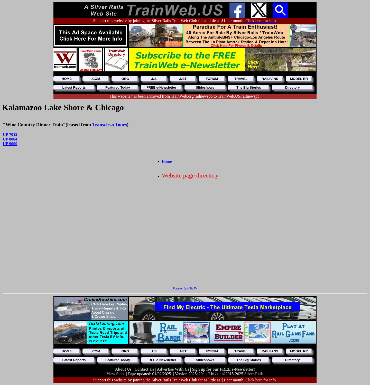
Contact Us (144, 369)
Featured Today (117, 87)
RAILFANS (270, 79)
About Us (124, 369)
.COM (95, 79)
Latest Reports (74, 87)
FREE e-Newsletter (161, 87)
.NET (183, 79)
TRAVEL (240, 79)
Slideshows (205, 87)
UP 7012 (10, 134)
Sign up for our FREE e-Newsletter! (223, 369)
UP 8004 (10, 139)
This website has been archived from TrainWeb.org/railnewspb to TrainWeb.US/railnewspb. (185, 96)
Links (213, 374)
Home (167, 161)
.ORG (125, 79)
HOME (67, 79)
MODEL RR (299, 79)
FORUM (212, 79)
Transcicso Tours (109, 124)
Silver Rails (254, 374)
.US (154, 79)
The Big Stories (248, 87)
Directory (292, 87)
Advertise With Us (173, 369)
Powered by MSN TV (185, 288)
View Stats (115, 374)
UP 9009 (10, 144)
